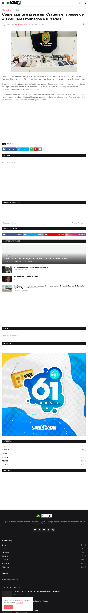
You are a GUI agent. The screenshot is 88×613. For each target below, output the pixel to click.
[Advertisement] (44, 125)
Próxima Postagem (78, 223)
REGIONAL (44, 465)
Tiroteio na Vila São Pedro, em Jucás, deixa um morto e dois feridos (37, 592)
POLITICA (44, 461)
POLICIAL (16, 10)
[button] (3, 3)
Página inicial (6, 10)
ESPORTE (44, 549)
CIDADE (44, 446)
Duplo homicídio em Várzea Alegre (26, 276)
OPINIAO (44, 454)
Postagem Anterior (9, 223)
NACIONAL (44, 450)
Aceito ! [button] (8, 607)
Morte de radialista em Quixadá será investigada (31, 267)
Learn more (19, 603)
